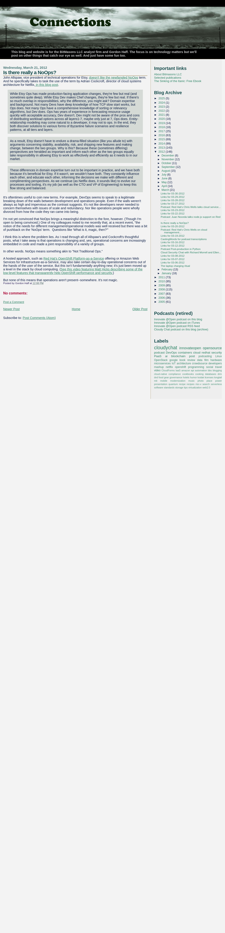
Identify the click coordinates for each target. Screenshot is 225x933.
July (164, 174)
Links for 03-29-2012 (172, 197)
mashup (159, 367)
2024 (162, 102)
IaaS (178, 370)
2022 (162, 110)
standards (169, 387)
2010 (162, 281)
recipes (191, 384)
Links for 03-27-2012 (172, 203)
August (166, 170)
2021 (162, 114)
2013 (162, 147)
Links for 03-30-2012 (172, 193)
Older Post (140, 309)
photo (201, 380)
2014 (162, 143)
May (164, 182)
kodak (201, 377)
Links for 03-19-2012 (172, 235)
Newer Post (11, 309)
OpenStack (161, 360)
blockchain (178, 356)
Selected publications (167, 77)
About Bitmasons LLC (168, 74)
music (191, 380)
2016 (162, 135)
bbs (210, 370)
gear (166, 377)
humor (193, 377)
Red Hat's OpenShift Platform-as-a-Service (73, 258)
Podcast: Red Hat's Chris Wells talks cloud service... (191, 207)
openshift (180, 367)
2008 (162, 289)
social (209, 367)
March (166, 189)
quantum (173, 384)
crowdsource (199, 363)
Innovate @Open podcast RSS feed (177, 326)
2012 (162, 151)
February (167, 269)
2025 (162, 98)
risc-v (198, 384)
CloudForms (168, 370)
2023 (162, 106)
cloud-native (160, 374)
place (209, 380)
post (192, 356)
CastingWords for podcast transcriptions (184, 239)
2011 (162, 277)
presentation (160, 384)
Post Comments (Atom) (39, 318)
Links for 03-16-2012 (172, 242)
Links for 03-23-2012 (172, 210)
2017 (162, 131)
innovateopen (190, 348)
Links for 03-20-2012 (172, 226)
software (158, 387)
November (168, 159)
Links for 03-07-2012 (172, 259)
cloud (196, 352)
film (206, 360)
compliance (175, 374)
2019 (162, 123)
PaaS (158, 356)
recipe (182, 384)
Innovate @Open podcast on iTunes (177, 322)
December (168, 155)
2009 (162, 285)
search (206, 384)
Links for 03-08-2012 (172, 255)
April (165, 186)
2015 (162, 139)
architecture (184, 363)
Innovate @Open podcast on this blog (178, 319)
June (165, 178)
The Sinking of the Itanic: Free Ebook (177, 81)
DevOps (171, 352)
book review (187, 360)
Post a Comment (13, 302)
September (169, 167)
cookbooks (188, 374)
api (192, 370)
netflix (169, 367)
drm (220, 374)
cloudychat (165, 347)
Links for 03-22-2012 (172, 213)
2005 (162, 301)
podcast (159, 352)
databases (210, 374)
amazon (185, 370)
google (173, 360)
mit (155, 380)
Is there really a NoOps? (29, 72)
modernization (178, 380)
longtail (218, 377)
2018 (162, 127)
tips (186, 387)
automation (201, 370)
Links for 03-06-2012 (172, 262)
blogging (217, 370)
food (161, 377)
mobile (163, 380)
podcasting (205, 356)
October (167, 163)
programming (196, 367)
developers (215, 363)
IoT (174, 363)
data (199, 360)
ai (166, 356)
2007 (162, 293)
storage (179, 387)
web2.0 (206, 387)
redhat (206, 352)
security (216, 352)
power (218, 380)
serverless (216, 384)
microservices (162, 363)
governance (176, 377)
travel (218, 367)
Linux (218, 356)
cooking (199, 374)
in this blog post (46, 85)
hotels (186, 377)
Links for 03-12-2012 (172, 245)
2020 (162, 118)
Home (76, 309)
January (167, 273)
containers (185, 352)
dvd (156, 377)
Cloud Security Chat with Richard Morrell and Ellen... (191, 252)
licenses (209, 377)
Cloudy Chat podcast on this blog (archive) (181, 329)
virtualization (195, 387)
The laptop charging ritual (175, 266)
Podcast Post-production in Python (180, 249)
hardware (216, 360)
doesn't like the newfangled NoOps (113, 77)
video (157, 370)
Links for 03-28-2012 (172, 200)
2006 (162, 297)
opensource (212, 348)
